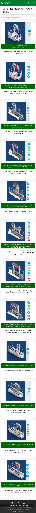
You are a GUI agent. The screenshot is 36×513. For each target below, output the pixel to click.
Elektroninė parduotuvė (11, 501)
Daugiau (21, 511)
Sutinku (14, 511)
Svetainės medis (24, 501)
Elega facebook (18, 501)
